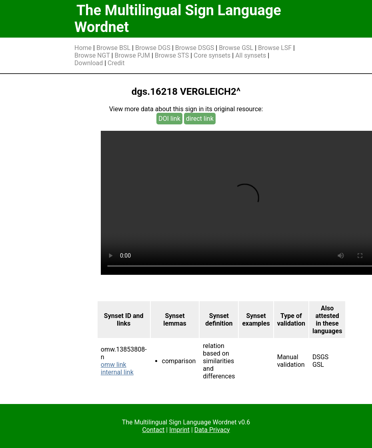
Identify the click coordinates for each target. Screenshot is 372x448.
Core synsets (212, 55)
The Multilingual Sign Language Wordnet (177, 19)
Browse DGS (152, 48)
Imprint (179, 430)
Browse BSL (113, 48)
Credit (116, 63)
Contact (153, 430)
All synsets (250, 55)
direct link (200, 118)
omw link (113, 364)
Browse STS (172, 55)
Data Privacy (212, 430)
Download (88, 63)
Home (83, 48)
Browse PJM (132, 55)
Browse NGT (92, 55)
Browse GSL (236, 48)
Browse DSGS (194, 48)
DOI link (169, 118)
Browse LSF (275, 48)
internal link (117, 372)
